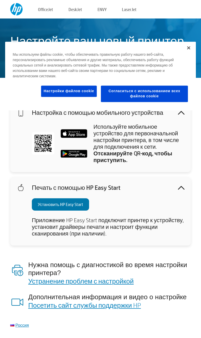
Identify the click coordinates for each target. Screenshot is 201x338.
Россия (22, 325)
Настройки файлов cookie (69, 91)
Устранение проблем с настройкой (81, 281)
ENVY (102, 9)
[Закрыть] (188, 48)
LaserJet (129, 9)
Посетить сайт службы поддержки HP (84, 305)
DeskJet (75, 9)
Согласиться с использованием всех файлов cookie (144, 93)
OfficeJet (45, 9)
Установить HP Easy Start (60, 204)
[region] (100, 76)
